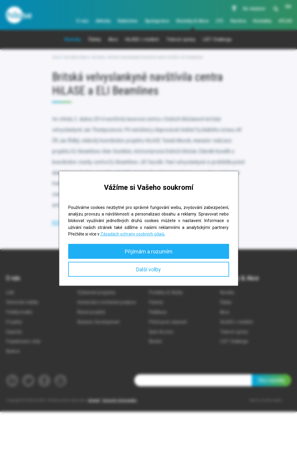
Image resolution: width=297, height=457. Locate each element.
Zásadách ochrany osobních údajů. (132, 234)
